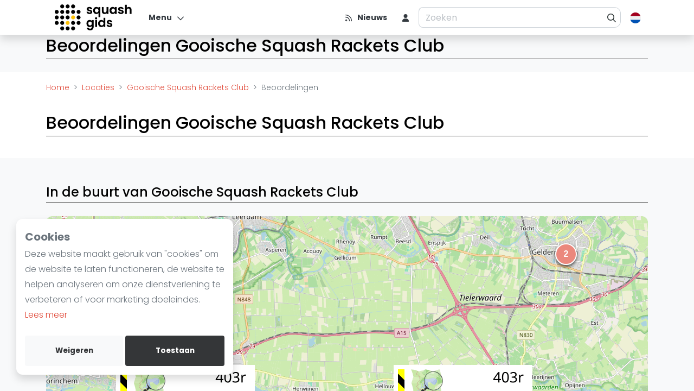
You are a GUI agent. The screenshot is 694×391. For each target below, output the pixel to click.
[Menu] (166, 17)
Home (57, 87)
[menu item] (405, 17)
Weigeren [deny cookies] (74, 350)
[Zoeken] (612, 17)
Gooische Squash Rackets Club (188, 87)
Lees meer (46, 314)
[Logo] (94, 17)
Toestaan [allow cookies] (175, 350)
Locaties (98, 87)
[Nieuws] (366, 17)
